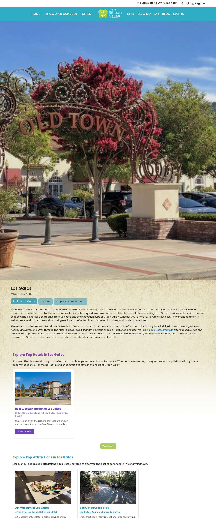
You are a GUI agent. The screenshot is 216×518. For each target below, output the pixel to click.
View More (108, 446)
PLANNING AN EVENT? (149, 3)
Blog (166, 14)
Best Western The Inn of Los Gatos (38, 409)
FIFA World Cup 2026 (61, 14)
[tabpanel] (108, 329)
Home (36, 14)
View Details (24, 431)
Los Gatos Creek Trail (94, 508)
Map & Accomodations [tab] (70, 301)
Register (198, 3)
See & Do (144, 14)
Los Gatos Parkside (162, 330)
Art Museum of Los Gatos (32, 508)
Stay (131, 14)
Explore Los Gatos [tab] (24, 301)
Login (185, 3)
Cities (86, 14)
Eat (156, 14)
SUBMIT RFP (170, 3)
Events (178, 14)
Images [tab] (45, 301)
